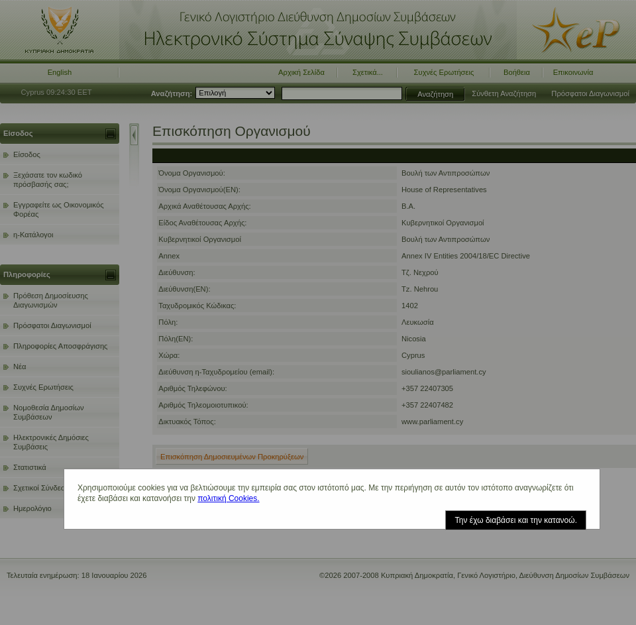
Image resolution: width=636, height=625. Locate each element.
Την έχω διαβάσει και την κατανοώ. (515, 520)
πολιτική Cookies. (228, 498)
